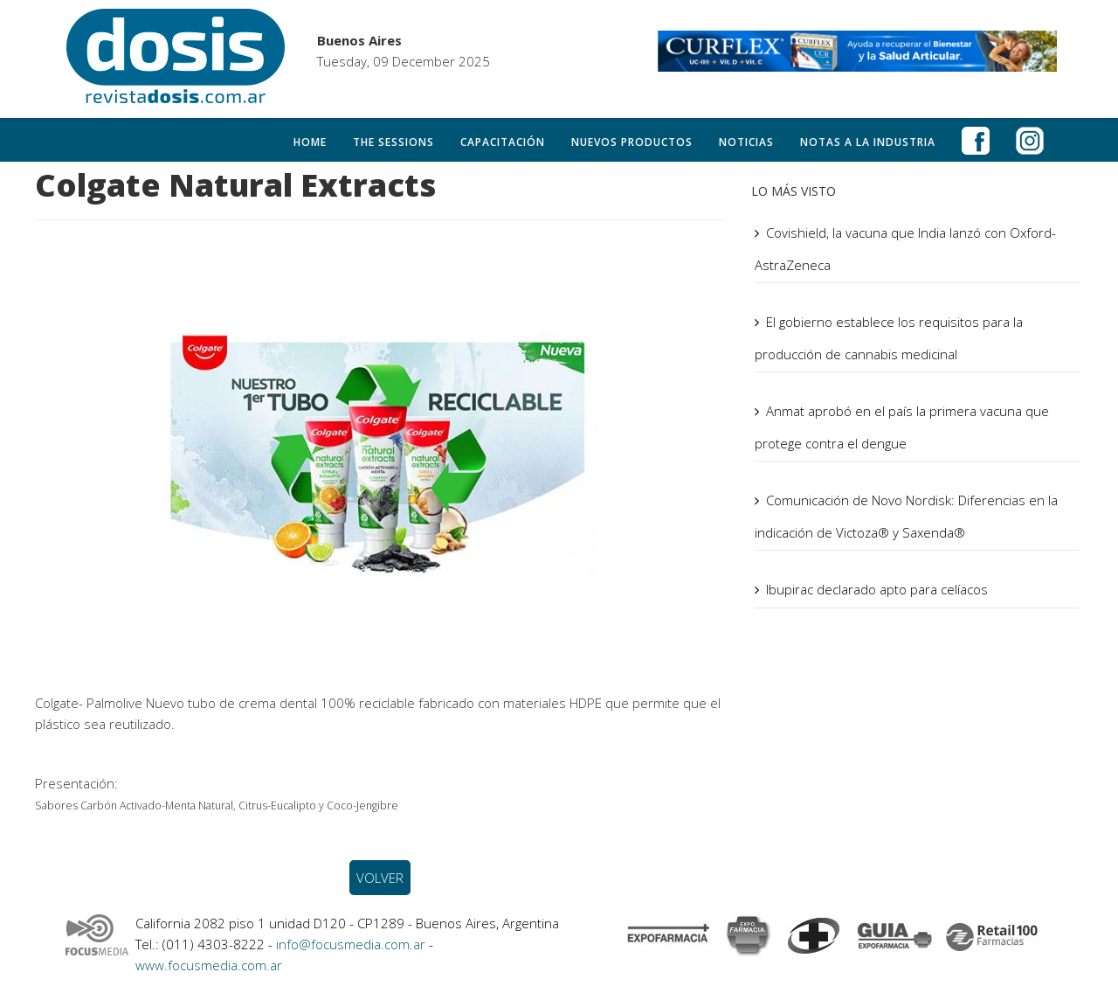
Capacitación (502, 142)
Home (310, 142)
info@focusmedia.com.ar (352, 944)
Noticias (746, 142)
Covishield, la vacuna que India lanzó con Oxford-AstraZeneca (905, 249)
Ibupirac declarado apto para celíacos (877, 589)
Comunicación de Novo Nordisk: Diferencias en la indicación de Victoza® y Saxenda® (906, 516)
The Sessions (393, 142)
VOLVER (380, 877)
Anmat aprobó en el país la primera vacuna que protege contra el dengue (902, 427)
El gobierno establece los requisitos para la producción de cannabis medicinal (889, 338)
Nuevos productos (632, 142)
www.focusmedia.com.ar (208, 965)
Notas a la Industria (867, 142)
